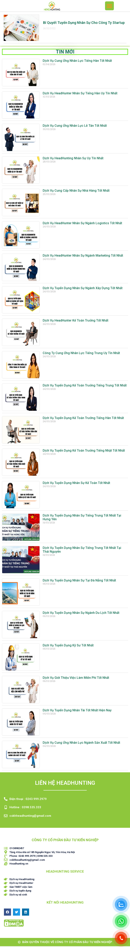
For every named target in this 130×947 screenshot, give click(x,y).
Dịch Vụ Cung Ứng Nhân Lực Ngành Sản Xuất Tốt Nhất (81, 743)
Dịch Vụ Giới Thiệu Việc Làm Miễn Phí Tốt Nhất (76, 678)
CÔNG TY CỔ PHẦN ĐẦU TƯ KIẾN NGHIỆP (65, 841)
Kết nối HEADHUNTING (65, 903)
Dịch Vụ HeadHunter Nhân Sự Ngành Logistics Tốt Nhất (82, 224)
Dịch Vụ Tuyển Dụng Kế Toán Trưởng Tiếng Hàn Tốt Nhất (83, 419)
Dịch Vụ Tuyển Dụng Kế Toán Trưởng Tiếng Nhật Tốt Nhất (84, 451)
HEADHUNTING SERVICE (65, 872)
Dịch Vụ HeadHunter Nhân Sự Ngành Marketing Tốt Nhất (83, 256)
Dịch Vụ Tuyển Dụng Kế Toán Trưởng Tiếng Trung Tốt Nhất (85, 386)
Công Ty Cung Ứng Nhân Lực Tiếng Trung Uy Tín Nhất (81, 354)
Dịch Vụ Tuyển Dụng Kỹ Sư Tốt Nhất (68, 646)
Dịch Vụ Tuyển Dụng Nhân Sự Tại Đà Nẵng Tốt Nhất (79, 581)
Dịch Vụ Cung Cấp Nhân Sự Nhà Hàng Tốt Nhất (76, 191)
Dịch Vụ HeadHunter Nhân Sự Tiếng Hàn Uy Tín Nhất (80, 94)
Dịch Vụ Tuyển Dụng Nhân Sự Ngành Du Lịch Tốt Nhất (81, 613)
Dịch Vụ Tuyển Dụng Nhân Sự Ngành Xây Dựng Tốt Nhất (83, 289)
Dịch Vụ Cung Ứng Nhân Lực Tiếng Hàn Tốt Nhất (77, 61)
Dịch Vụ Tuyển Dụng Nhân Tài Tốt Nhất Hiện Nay (77, 711)
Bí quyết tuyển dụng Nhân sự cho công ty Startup (84, 23)
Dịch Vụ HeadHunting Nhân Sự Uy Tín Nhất (73, 159)
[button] (109, 5)
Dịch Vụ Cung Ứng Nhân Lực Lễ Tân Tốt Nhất (75, 126)
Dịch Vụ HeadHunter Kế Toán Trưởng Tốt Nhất (75, 321)
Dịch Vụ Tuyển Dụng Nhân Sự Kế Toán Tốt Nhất (76, 484)
